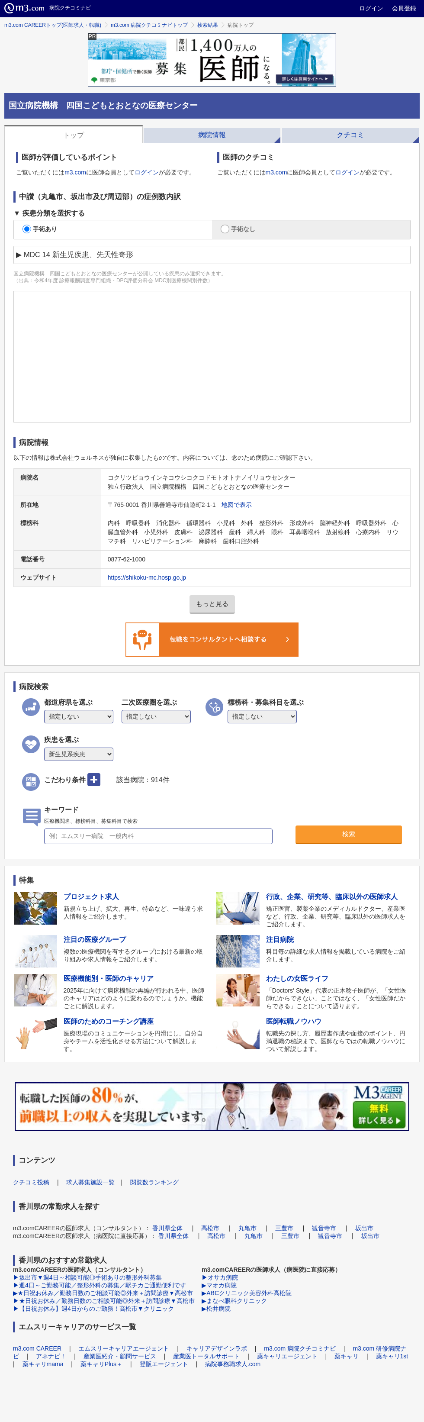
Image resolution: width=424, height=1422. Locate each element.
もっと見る (212, 603)
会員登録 (404, 8)
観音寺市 (324, 1228)
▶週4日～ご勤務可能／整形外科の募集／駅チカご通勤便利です (99, 1285)
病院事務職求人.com (232, 1364)
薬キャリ (346, 1356)
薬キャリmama (43, 1364)
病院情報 (212, 135)
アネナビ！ (51, 1356)
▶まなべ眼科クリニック (234, 1300)
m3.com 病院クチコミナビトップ (149, 25)
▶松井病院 (216, 1308)
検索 (348, 834)
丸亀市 (247, 1228)
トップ (73, 135)
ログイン (371, 8)
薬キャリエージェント (287, 1356)
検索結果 (207, 25)
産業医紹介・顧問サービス (120, 1356)
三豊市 (284, 1228)
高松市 (210, 1228)
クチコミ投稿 (31, 1182)
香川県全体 (167, 1228)
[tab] (73, 134)
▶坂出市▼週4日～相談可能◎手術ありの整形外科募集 (87, 1277)
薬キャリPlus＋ (101, 1364)
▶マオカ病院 (219, 1285)
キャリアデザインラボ (216, 1348)
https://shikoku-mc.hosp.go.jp (147, 577)
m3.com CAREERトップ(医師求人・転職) (52, 25)
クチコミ (350, 135)
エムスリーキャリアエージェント (123, 1348)
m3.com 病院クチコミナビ (300, 1348)
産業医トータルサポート (206, 1356)
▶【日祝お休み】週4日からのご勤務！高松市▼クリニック (93, 1308)
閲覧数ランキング (154, 1182)
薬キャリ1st (392, 1356)
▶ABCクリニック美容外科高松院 (247, 1293)
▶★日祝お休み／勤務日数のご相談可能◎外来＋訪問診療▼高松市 (103, 1293)
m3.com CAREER (37, 1348)
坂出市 (364, 1228)
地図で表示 (237, 504)
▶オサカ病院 (220, 1277)
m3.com (75, 172)
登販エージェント (164, 1364)
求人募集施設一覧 (90, 1182)
